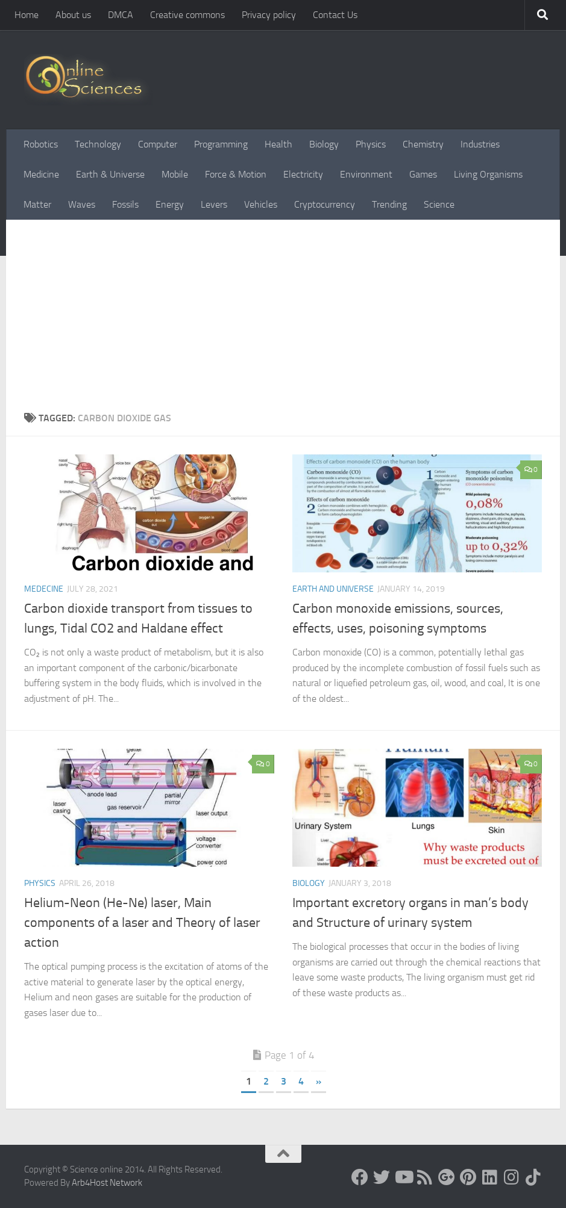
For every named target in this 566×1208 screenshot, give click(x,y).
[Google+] (446, 1177)
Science (439, 204)
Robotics (41, 144)
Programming (221, 144)
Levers (214, 204)
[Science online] (359, 1177)
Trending (389, 204)
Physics (371, 144)
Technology (98, 144)
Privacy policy (269, 14)
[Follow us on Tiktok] (533, 1177)
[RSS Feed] (425, 1177)
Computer (157, 144)
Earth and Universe (333, 589)
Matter (37, 204)
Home (26, 14)
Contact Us (335, 14)
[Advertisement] (283, 310)
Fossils (125, 204)
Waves (81, 204)
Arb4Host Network (107, 1182)
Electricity (303, 174)
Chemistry (423, 144)
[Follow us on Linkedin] (490, 1177)
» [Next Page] (318, 1081)
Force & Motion (235, 174)
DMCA (120, 14)
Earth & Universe (110, 174)
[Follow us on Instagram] (511, 1177)
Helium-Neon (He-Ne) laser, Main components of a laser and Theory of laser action (142, 922)
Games (423, 174)
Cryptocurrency (324, 204)
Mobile (175, 174)
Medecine (43, 589)
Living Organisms (488, 174)
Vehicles (260, 204)
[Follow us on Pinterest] (468, 1177)
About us (73, 14)
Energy (170, 204)
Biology (324, 144)
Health (278, 144)
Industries (480, 144)
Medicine (41, 174)
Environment (366, 174)
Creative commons (187, 14)
